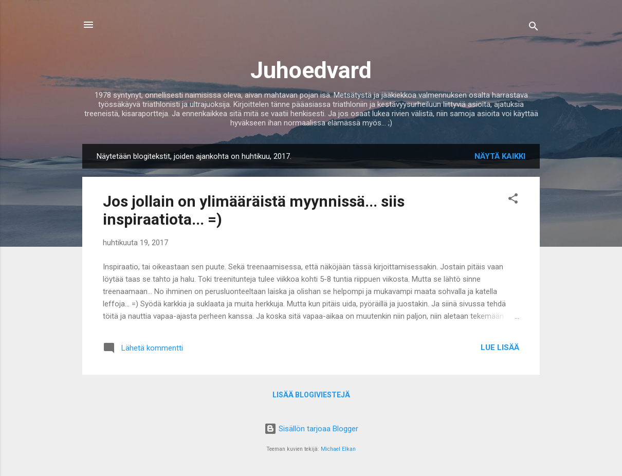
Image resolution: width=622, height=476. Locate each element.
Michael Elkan (338, 449)
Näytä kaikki (499, 156)
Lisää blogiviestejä (311, 395)
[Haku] (533, 28)
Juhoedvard (311, 70)
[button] (513, 200)
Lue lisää (500, 347)
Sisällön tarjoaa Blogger (311, 428)
